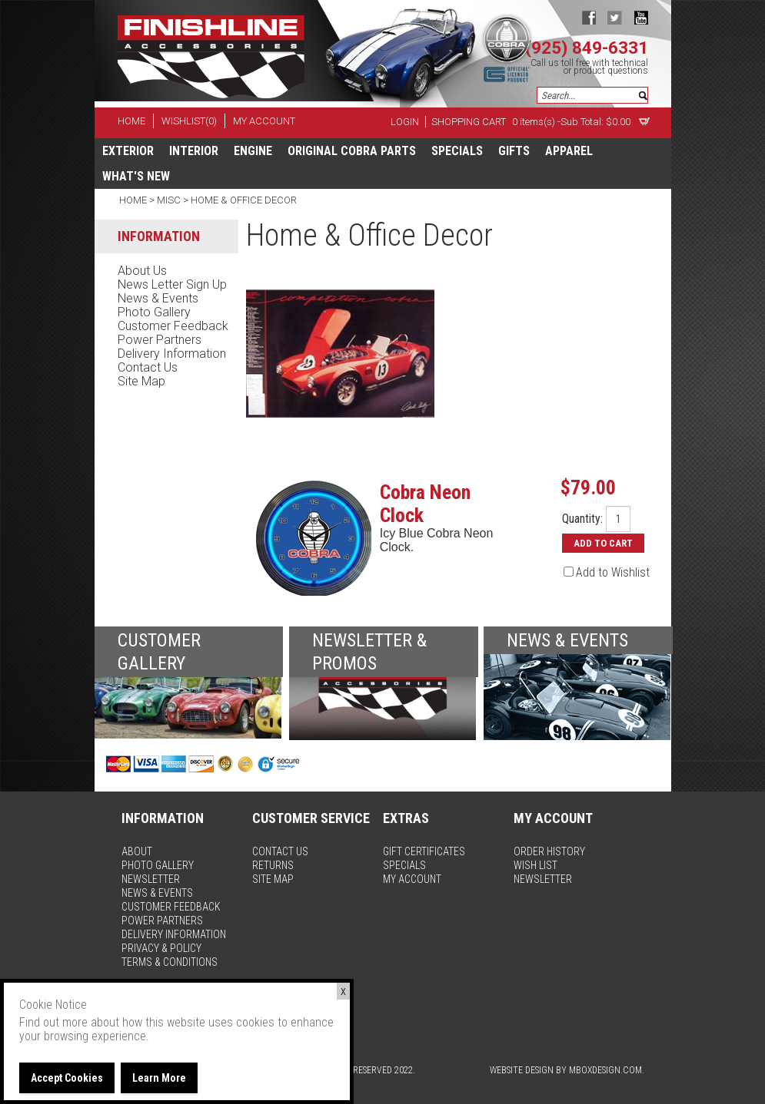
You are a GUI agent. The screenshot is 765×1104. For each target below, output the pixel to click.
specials (457, 151)
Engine (253, 151)
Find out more (53, 1022)
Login (405, 121)
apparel (569, 151)
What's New (136, 176)
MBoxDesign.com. (606, 1070)
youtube (641, 17)
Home (134, 200)
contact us (148, 367)
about (136, 851)
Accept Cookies (67, 1078)
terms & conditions (169, 962)
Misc (169, 200)
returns (273, 865)
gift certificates (424, 851)
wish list (535, 865)
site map (141, 381)
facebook (588, 17)
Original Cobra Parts (352, 151)
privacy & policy (161, 948)
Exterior (128, 151)
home (131, 121)
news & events (158, 298)
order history (549, 851)
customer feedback (173, 326)
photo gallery (154, 312)
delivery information (172, 353)
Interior (193, 151)
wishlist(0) (189, 121)
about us (142, 270)
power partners (159, 339)
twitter (614, 17)
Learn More (159, 1078)
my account (264, 121)
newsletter (150, 879)
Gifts (514, 151)
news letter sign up (172, 284)
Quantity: (582, 519)
